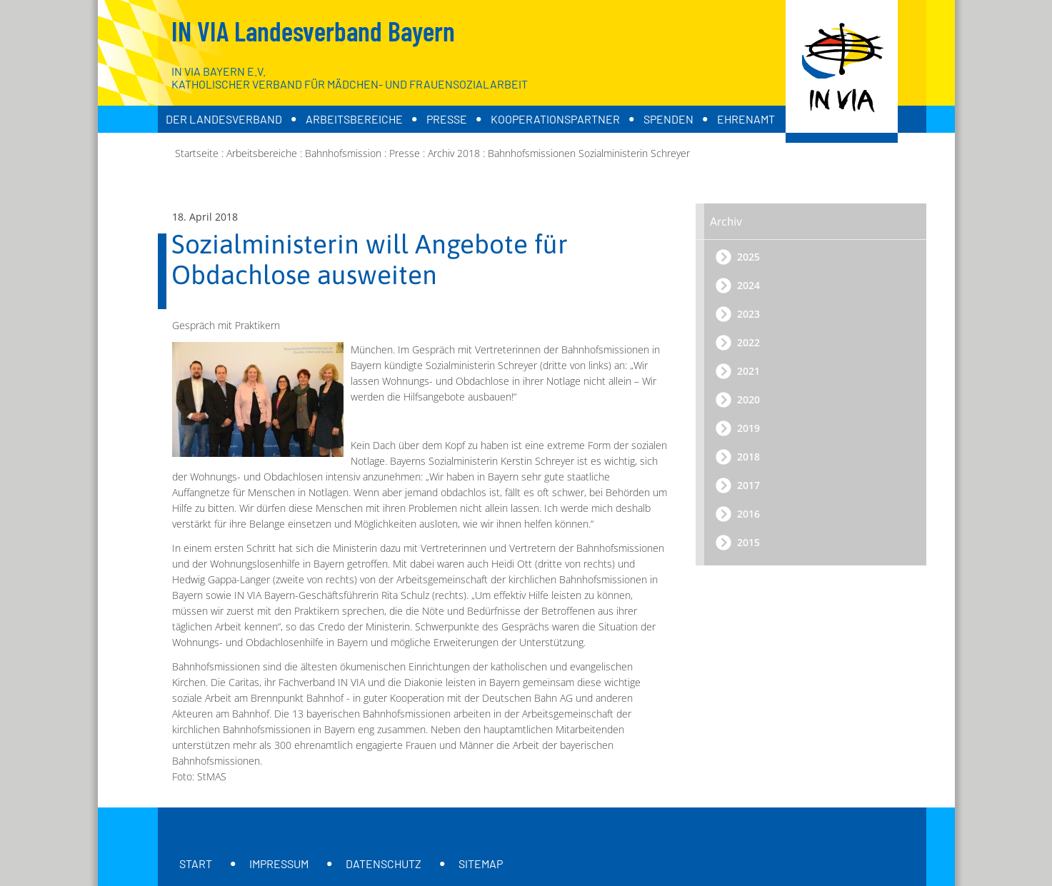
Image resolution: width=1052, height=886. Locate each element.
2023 (748, 314)
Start (195, 863)
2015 (748, 542)
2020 (748, 399)
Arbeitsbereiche (354, 119)
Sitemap (481, 863)
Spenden (668, 119)
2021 (748, 371)
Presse (446, 119)
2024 (748, 285)
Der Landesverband (224, 119)
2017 (748, 485)
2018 (748, 456)
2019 (748, 428)
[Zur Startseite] (842, 71)
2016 (748, 513)
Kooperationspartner (555, 119)
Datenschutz (383, 863)
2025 (748, 256)
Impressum (279, 863)
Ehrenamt (746, 119)
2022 (748, 342)
